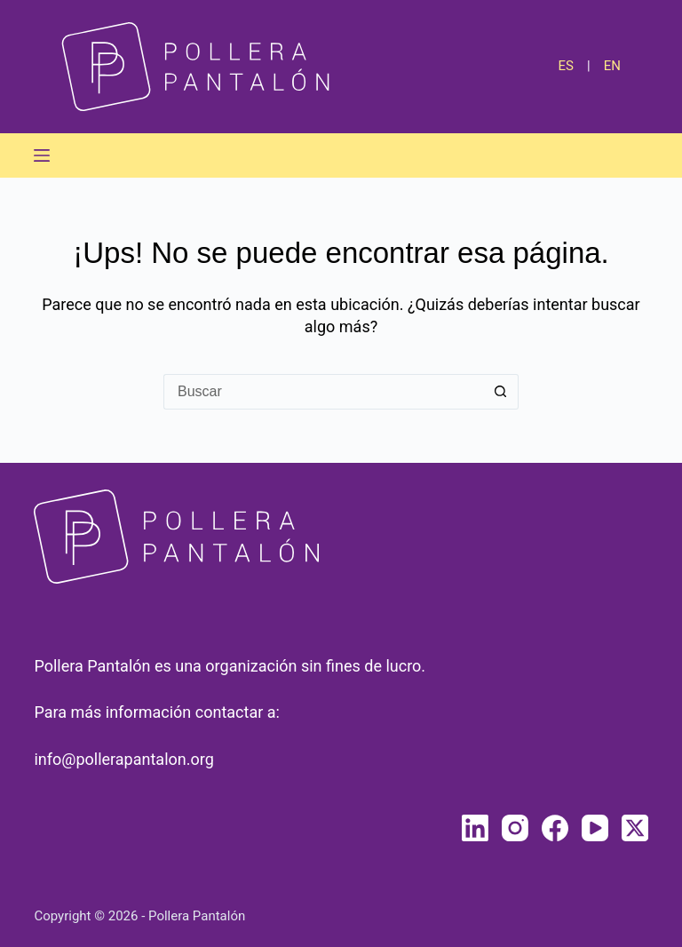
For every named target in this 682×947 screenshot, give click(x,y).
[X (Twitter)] (635, 828)
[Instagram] (515, 828)
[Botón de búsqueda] (501, 392)
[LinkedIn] (475, 828)
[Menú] (42, 155)
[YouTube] (595, 828)
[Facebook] (555, 828)
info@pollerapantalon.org (123, 759)
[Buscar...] (323, 392)
